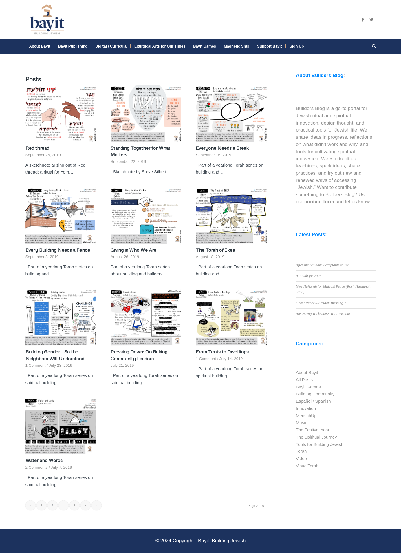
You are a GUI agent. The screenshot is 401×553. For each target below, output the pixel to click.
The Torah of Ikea (215, 250)
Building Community (315, 393)
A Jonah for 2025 (309, 276)
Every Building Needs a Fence (58, 250)
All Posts (304, 379)
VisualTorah (307, 465)
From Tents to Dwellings (222, 351)
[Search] (372, 46)
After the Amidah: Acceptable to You (323, 265)
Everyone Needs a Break (222, 148)
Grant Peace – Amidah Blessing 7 (321, 303)
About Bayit (307, 372)
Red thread (37, 148)
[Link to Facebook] (362, 19)
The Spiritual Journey (316, 437)
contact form (319, 202)
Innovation (306, 408)
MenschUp (306, 415)
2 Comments (36, 467)
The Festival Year (312, 429)
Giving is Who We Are (133, 250)
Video (301, 458)
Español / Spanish (313, 401)
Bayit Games (308, 386)
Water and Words (44, 460)
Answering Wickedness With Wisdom (323, 314)
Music (301, 422)
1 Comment (35, 365)
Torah (301, 451)
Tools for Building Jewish (319, 444)
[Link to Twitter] (371, 19)
